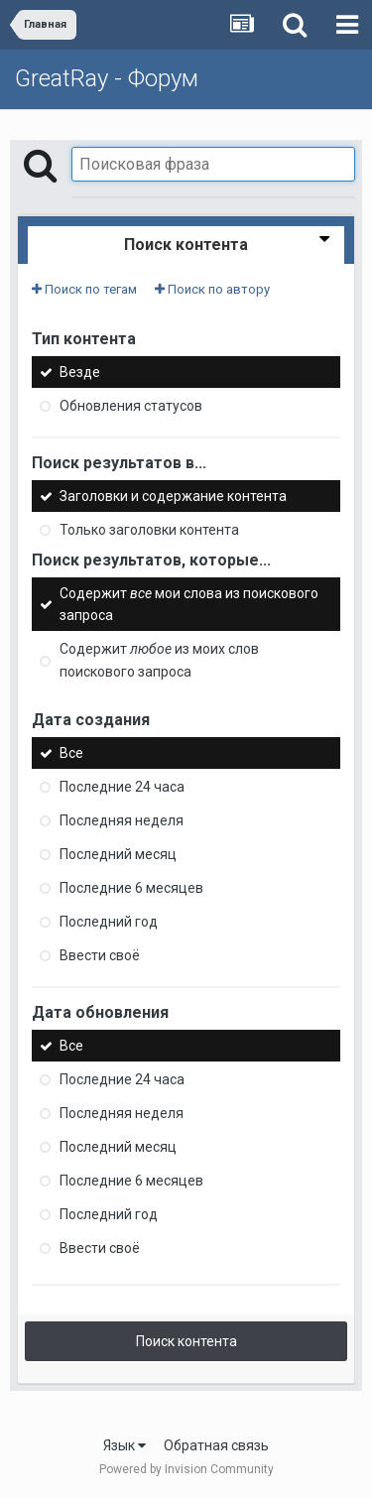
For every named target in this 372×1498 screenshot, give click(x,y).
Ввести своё (100, 955)
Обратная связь (216, 1445)
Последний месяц (118, 854)
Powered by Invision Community (186, 1469)
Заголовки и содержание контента (173, 496)
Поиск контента (186, 1341)
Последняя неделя (122, 820)
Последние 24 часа (122, 787)
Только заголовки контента (149, 530)
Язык (124, 1445)
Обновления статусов (131, 406)
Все (71, 753)
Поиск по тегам (84, 289)
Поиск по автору (212, 289)
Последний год (109, 922)
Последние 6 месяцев (131, 888)
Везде (80, 372)
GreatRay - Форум (106, 78)
